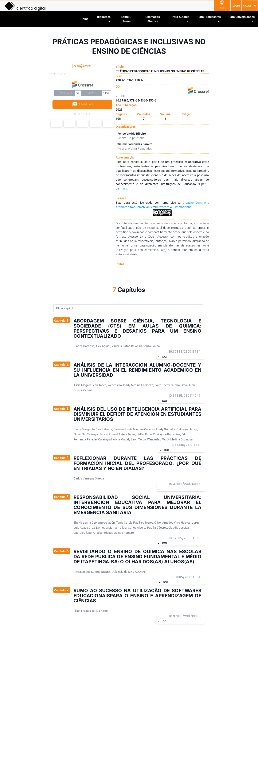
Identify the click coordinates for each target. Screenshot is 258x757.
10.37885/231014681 (185, 445)
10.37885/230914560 (184, 538)
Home (85, 19)
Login (236, 5)
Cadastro (249, 5)
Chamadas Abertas (152, 19)
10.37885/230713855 (184, 484)
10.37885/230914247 (184, 396)
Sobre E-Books (126, 19)
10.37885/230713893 (184, 616)
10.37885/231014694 (184, 577)
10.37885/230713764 (184, 351)
